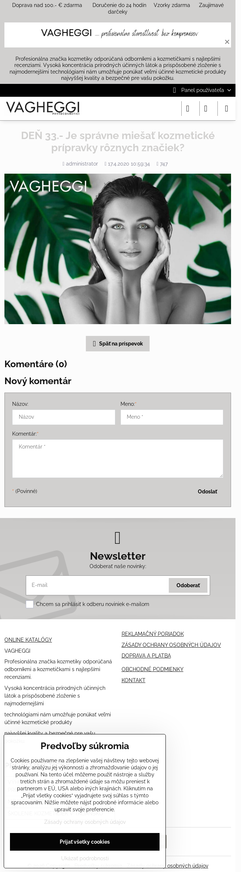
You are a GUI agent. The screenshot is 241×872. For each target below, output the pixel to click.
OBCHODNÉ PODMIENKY (153, 669)
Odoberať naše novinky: (118, 566)
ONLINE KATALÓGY (28, 640)
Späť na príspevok (116, 344)
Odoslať (207, 492)
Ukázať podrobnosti (85, 858)
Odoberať (188, 585)
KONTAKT (134, 680)
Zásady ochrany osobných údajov (167, 866)
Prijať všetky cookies (85, 842)
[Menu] (226, 108)
